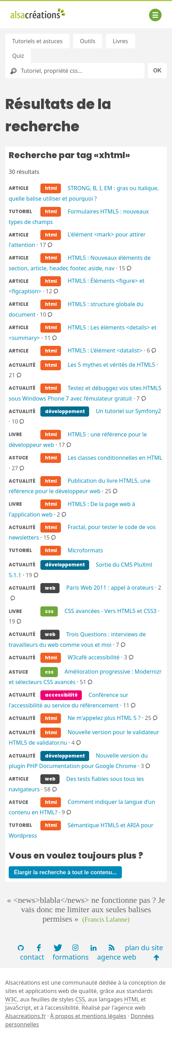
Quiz (18, 56)
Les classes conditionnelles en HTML (115, 457)
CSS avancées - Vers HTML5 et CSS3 (110, 611)
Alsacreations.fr (25, 1016)
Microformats (85, 550)
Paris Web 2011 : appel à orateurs (110, 587)
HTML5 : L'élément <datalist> (105, 350)
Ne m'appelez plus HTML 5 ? (104, 718)
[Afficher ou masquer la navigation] (155, 15)
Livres (120, 41)
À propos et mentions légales (88, 1016)
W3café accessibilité (93, 657)
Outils (87, 41)
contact (32, 957)
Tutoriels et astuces (37, 41)
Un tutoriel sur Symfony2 (128, 411)
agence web (116, 957)
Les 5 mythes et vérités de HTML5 (111, 365)
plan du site (144, 947)
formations (71, 957)
